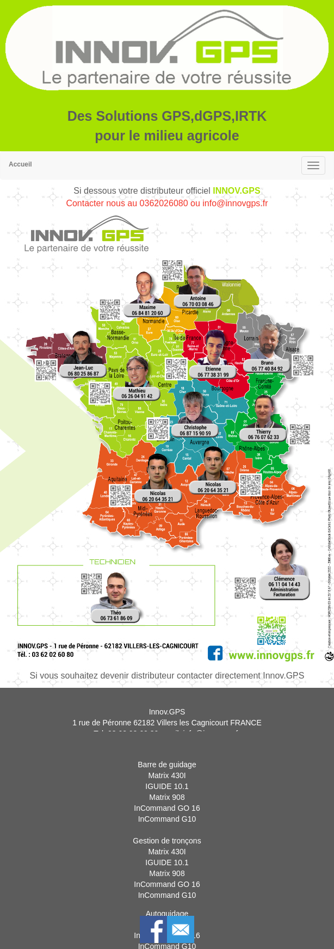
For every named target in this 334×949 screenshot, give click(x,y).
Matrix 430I (166, 788)
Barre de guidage (167, 777)
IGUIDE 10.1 (166, 798)
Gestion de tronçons (167, 853)
